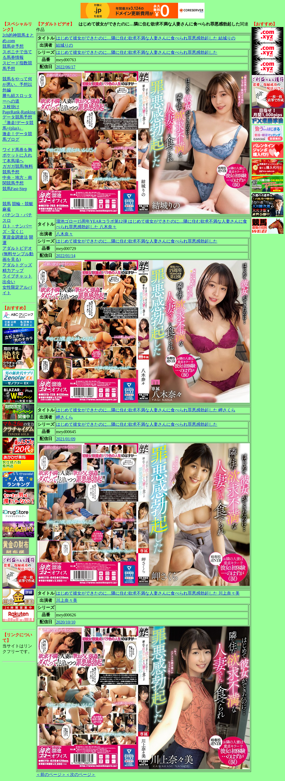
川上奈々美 (66, 600)
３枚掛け (10, 106)
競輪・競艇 (22, 203)
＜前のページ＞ (51, 774)
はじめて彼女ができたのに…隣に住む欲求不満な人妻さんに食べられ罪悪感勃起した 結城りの (145, 38)
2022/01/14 (65, 255)
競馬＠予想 (13, 46)
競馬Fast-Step (14, 188)
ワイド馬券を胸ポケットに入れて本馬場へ (17, 155)
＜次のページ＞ (81, 774)
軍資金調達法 (15, 237)
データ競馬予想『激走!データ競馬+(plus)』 (17, 122)
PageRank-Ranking (18, 112)
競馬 (6, 203)
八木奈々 (64, 234)
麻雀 (6, 209)
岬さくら (64, 417)
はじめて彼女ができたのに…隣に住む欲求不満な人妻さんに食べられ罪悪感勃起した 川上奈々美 (148, 593)
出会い (8, 281)
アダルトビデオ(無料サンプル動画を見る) (17, 254)
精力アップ (13, 270)
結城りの (64, 45)
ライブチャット (17, 276)
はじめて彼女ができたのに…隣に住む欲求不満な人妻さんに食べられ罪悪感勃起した (136, 52)
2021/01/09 (65, 439)
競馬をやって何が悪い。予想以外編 (17, 84)
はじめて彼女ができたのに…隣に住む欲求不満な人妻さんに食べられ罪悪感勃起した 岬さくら (145, 410)
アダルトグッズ (17, 265)
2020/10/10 (65, 622)
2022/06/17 (65, 67)
